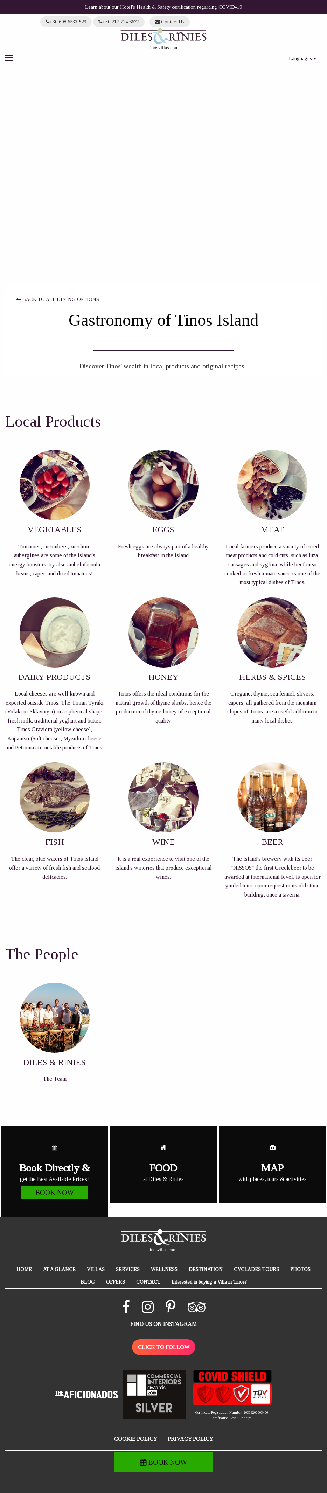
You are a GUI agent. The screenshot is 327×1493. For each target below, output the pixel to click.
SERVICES (128, 1269)
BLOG (88, 1282)
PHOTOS (300, 1269)
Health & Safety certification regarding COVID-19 (189, 7)
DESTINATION (206, 1269)
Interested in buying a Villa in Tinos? (209, 1282)
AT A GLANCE (59, 1269)
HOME (24, 1269)
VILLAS (96, 1269)
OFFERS (115, 1282)
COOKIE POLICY (135, 1439)
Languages (302, 58)
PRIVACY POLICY (190, 1439)
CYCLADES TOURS (256, 1269)
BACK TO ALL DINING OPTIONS (57, 299)
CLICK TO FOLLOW (163, 1347)
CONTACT (148, 1282)
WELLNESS (164, 1269)
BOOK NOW (163, 1462)
